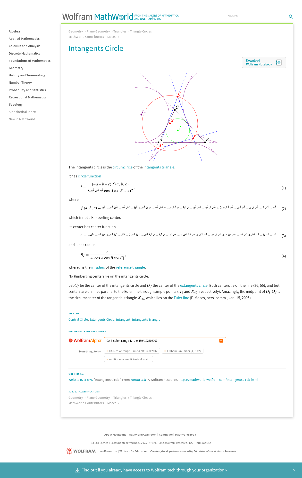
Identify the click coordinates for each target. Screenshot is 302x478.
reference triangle (130, 267)
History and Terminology (27, 75)
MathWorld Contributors (86, 36)
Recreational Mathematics (28, 97)
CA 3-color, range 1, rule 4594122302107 (133, 351)
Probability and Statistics (27, 90)
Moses (111, 36)
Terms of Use (203, 443)
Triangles (119, 31)
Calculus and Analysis (24, 46)
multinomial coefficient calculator (130, 359)
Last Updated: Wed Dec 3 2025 (129, 443)
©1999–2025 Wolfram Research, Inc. (171, 443)
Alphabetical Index (22, 112)
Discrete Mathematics (24, 53)
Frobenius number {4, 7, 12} (184, 351)
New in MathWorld (22, 119)
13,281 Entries (99, 443)
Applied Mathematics (24, 38)
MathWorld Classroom (142, 434)
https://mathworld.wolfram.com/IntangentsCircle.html (218, 379)
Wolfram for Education (133, 451)
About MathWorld (115, 434)
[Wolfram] (82, 451)
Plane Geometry (98, 31)
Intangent (123, 319)
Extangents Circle (102, 319)
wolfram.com (108, 451)
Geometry (16, 68)
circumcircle (123, 167)
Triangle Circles (141, 31)
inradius (98, 267)
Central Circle (78, 319)
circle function (89, 176)
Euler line (181, 297)
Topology (16, 104)
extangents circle (194, 285)
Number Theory (20, 82)
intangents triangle (158, 167)
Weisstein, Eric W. (80, 379)
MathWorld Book (185, 434)
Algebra (14, 31)
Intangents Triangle (146, 319)
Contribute (166, 434)
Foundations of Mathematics (29, 60)
